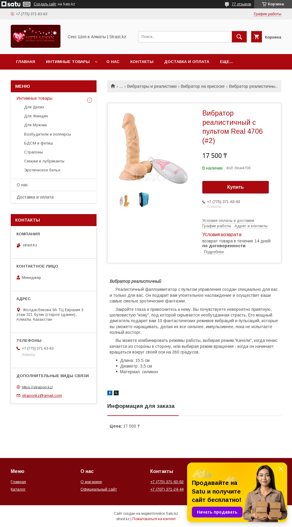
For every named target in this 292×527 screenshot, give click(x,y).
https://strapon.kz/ (37, 387)
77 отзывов (241, 4)
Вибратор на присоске (203, 86)
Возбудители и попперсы (47, 134)
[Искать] (239, 36)
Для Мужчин (35, 125)
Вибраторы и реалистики (152, 86)
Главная (25, 61)
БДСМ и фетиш (38, 143)
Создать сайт (45, 4)
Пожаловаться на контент (154, 519)
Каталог (18, 489)
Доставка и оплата (186, 61)
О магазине (91, 482)
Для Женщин (36, 116)
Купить (235, 187)
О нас (112, 61)
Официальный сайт (98, 489)
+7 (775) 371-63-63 (167, 482)
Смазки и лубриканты (44, 161)
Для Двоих (34, 107)
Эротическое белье (42, 170)
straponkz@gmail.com (42, 395)
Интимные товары (68, 61)
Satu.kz (172, 513)
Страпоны (33, 152)
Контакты (141, 61)
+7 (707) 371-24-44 (167, 489)
